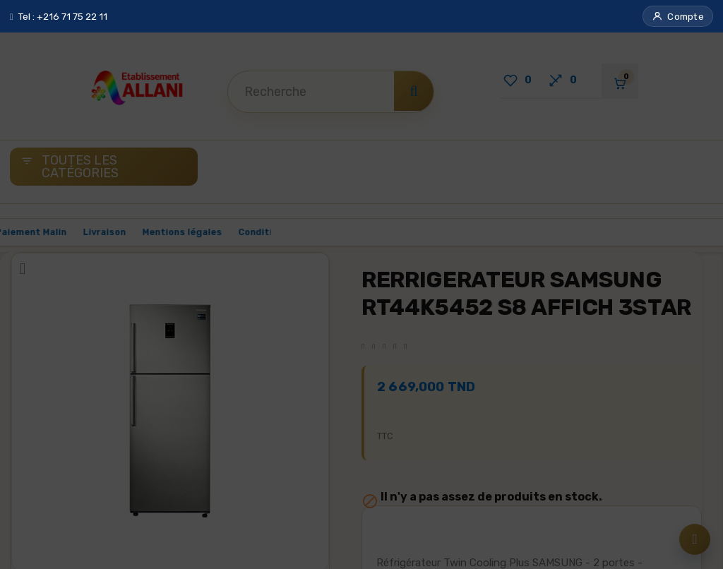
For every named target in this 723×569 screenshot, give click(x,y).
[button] (678, 16)
